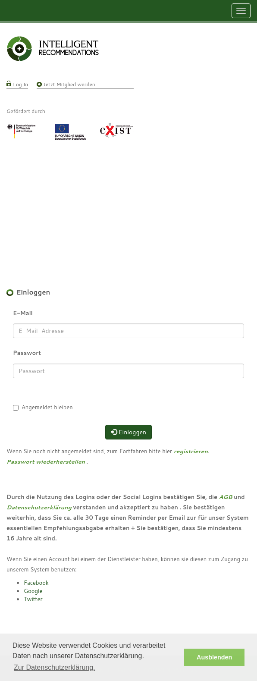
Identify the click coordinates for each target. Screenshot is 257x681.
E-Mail (23, 313)
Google (33, 591)
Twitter (33, 599)
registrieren (191, 451)
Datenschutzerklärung (39, 507)
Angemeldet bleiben (47, 407)
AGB (225, 497)
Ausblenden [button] (214, 657)
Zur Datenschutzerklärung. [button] (54, 667)
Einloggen (128, 432)
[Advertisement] (128, 204)
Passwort (27, 353)
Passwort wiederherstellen (45, 461)
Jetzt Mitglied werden (69, 84)
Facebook (36, 583)
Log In (20, 84)
